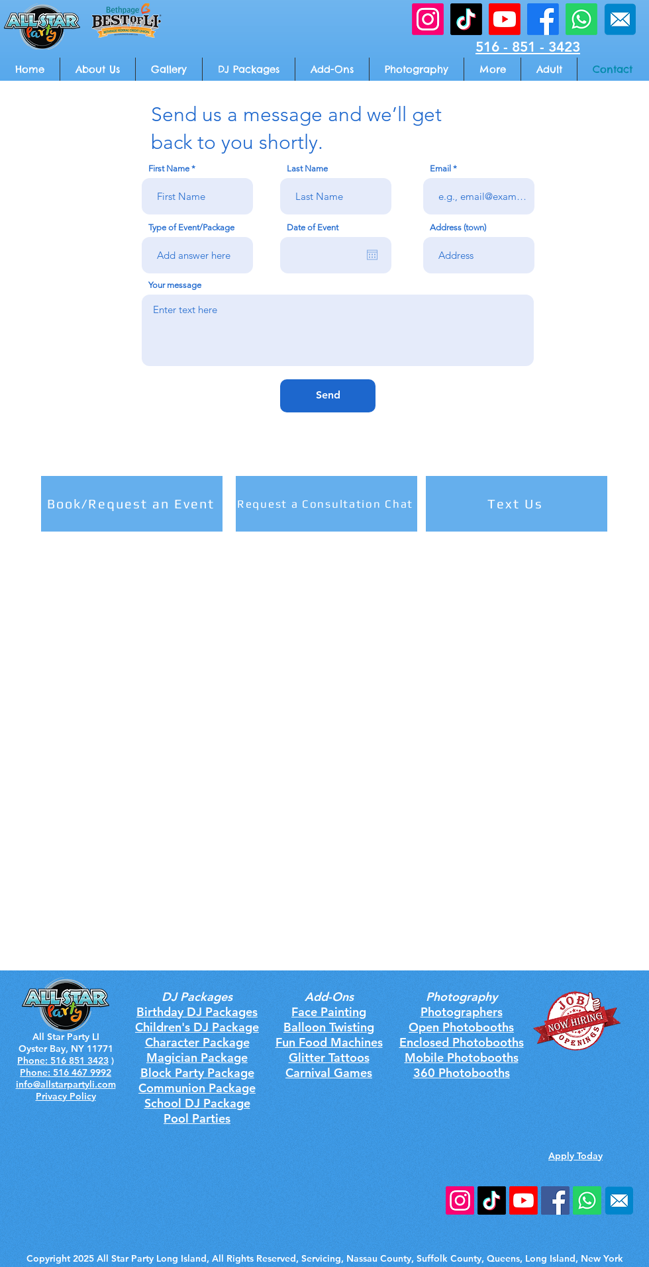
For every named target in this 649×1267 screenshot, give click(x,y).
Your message (174, 285)
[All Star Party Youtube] (505, 19)
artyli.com (94, 1084)
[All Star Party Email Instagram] (428, 19)
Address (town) (458, 227)
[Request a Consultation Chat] (326, 504)
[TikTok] (491, 1200)
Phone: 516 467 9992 (65, 1072)
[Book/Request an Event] (132, 504)
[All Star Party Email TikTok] (466, 19)
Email (440, 168)
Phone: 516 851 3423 (63, 1060)
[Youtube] (523, 1200)
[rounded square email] (619, 1200)
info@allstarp (44, 1084)
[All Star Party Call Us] (581, 19)
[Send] (327, 395)
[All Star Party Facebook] (543, 19)
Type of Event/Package (191, 227)
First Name (168, 168)
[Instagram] (460, 1200)
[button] (492, 69)
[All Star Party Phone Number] (587, 1200)
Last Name (307, 168)
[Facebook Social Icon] (555, 1200)
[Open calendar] (372, 255)
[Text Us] (516, 504)
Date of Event (312, 227)
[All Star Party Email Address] (620, 19)
